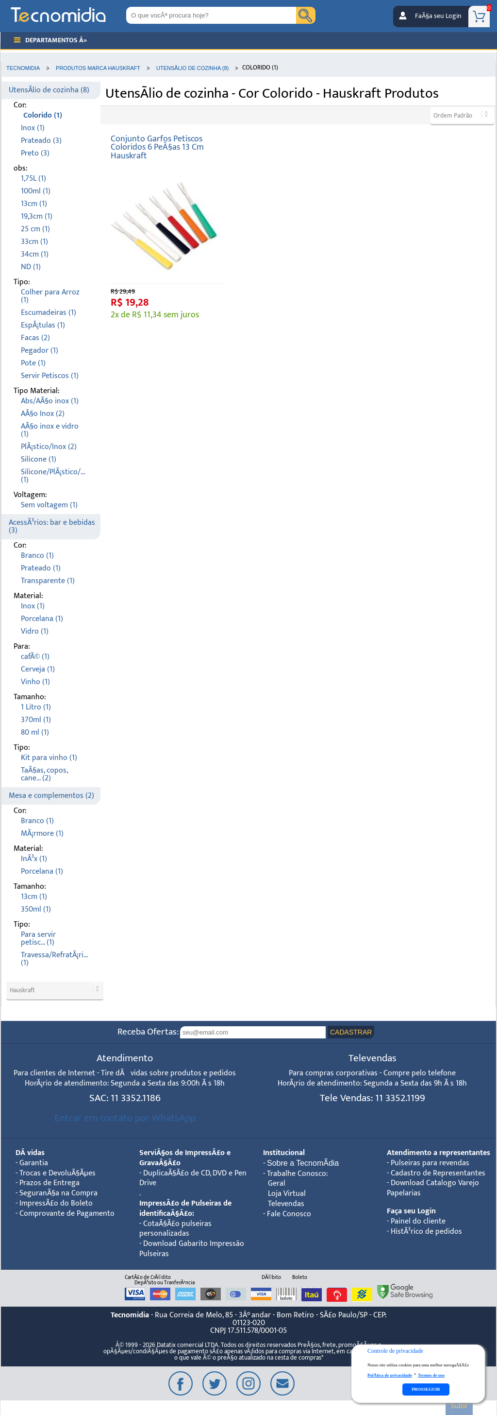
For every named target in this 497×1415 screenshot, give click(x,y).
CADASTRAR (351, 1032)
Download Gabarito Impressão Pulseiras (191, 1248)
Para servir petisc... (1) (38, 938)
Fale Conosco (289, 1214)
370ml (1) (36, 719)
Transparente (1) (48, 580)
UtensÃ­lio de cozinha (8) (49, 90)
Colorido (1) (42, 115)
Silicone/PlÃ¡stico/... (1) (52, 476)
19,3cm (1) (36, 216)
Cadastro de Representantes (438, 1173)
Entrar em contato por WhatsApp (125, 1117)
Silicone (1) (38, 459)
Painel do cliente (418, 1221)
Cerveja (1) (38, 669)
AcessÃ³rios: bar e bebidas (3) (52, 526)
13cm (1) (34, 203)
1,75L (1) (33, 178)
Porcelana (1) (42, 618)
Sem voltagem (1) (49, 505)
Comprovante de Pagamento (67, 1213)
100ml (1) (35, 191)
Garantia (33, 1163)
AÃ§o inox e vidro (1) (50, 430)
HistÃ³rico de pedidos (426, 1231)
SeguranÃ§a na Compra (58, 1193)
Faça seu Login (411, 1211)
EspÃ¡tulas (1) (43, 325)
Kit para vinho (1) (49, 757)
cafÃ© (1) (35, 656)
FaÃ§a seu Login (438, 16)
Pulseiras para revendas (430, 1163)
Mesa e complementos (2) (51, 795)
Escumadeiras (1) (48, 312)
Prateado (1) (41, 568)
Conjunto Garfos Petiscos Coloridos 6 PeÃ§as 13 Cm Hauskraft (157, 147)
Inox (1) (33, 128)
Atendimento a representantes (438, 1152)
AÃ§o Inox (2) (43, 413)
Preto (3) (35, 153)
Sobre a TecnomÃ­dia (303, 1163)
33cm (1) (34, 241)
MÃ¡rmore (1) (42, 833)
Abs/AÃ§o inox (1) (50, 401)
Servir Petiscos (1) (50, 375)
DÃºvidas (30, 1152)
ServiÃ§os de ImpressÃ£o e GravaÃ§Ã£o (185, 1158)
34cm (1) (35, 254)
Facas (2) (35, 338)
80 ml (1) (35, 732)
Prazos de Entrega (49, 1183)
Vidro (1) (35, 631)
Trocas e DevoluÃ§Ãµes (57, 1173)
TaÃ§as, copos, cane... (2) (44, 774)
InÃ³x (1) (34, 858)
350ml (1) (36, 909)
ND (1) (31, 267)
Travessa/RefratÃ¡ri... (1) (54, 959)
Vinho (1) (35, 682)
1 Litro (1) (36, 707)
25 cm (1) (35, 229)
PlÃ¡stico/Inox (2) (49, 446)
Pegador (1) (39, 350)
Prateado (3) (41, 140)
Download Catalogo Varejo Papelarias (433, 1188)
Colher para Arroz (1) (50, 296)
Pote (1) (33, 363)
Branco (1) (37, 555)
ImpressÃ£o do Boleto (56, 1203)
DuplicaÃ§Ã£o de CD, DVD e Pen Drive (193, 1178)
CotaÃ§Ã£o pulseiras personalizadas (175, 1229)
